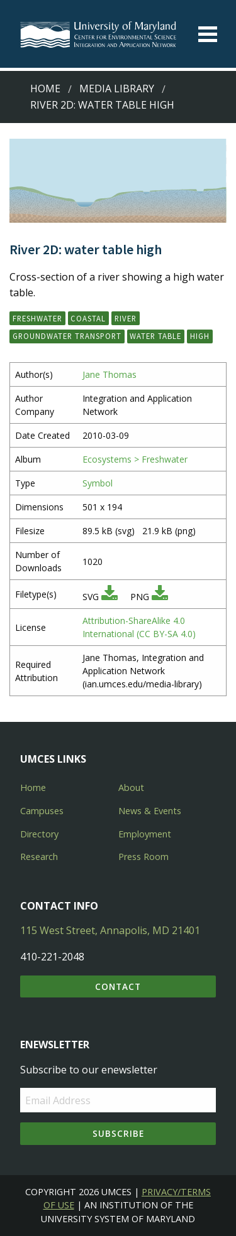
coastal (88, 318)
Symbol (97, 483)
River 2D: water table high (102, 105)
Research (39, 857)
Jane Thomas (109, 374)
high (200, 336)
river (126, 318)
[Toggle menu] (207, 34)
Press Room (143, 857)
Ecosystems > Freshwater (135, 459)
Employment (144, 834)
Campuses (42, 811)
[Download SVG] (109, 597)
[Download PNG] (160, 597)
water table (155, 336)
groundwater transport (67, 336)
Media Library (116, 88)
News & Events (149, 811)
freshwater (37, 318)
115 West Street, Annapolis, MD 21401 (110, 930)
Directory (39, 834)
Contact (118, 986)
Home (45, 88)
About (131, 787)
